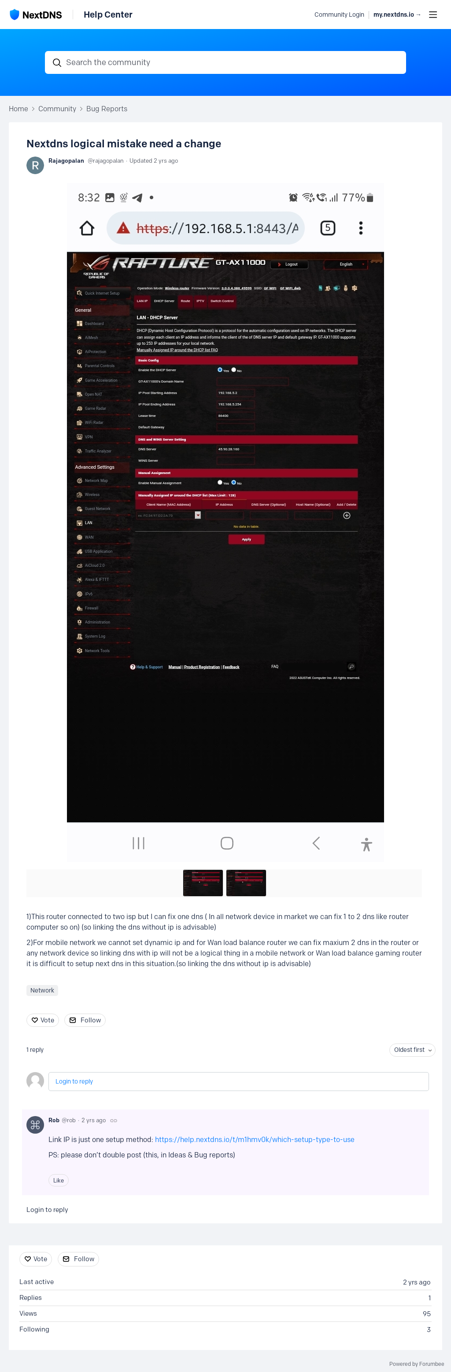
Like (58, 1180)
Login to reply (74, 1081)
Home (18, 109)
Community (57, 109)
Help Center (108, 14)
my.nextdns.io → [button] (397, 14)
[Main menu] (433, 14)
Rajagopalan (66, 160)
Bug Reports (106, 109)
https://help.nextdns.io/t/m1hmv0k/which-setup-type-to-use (255, 1139)
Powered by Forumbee (416, 1364)
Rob (53, 1120)
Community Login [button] (339, 14)
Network (42, 990)
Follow (91, 1020)
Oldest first (409, 1050)
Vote (47, 1020)
